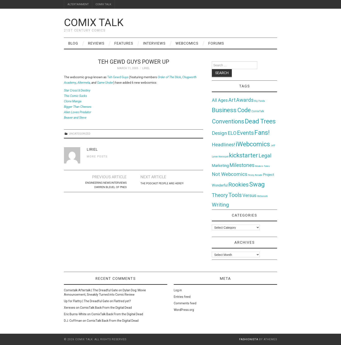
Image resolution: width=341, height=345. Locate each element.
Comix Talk (94, 22)
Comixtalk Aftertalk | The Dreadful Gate (91, 290)
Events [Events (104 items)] (245, 133)
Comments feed (185, 303)
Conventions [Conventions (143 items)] (228, 121)
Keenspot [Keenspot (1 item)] (223, 156)
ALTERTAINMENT (78, 4)
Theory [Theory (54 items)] (220, 195)
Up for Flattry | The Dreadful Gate (86, 301)
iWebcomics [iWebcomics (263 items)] (253, 144)
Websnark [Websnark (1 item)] (262, 196)
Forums (216, 43)
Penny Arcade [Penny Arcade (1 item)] (255, 175)
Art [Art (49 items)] (232, 100)
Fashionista (248, 339)
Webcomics (187, 43)
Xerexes (69, 307)
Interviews (154, 43)
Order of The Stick (169, 77)
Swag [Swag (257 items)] (257, 184)
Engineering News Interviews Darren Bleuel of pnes (106, 185)
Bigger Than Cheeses (77, 106)
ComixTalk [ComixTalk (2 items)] (257, 111)
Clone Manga (72, 101)
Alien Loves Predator (77, 112)
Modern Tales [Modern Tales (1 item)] (262, 166)
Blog (73, 43)
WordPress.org (184, 310)
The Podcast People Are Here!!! (162, 183)
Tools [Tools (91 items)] (235, 195)
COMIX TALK (103, 4)
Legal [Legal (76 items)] (265, 155)
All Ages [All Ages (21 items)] (220, 100)
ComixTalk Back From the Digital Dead (106, 307)
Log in (178, 290)
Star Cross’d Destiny (77, 90)
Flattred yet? (122, 301)
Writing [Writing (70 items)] (220, 205)
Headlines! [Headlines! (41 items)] (223, 144)
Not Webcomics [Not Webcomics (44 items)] (229, 174)
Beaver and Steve (75, 117)
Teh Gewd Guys (117, 77)
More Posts (97, 156)
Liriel (146, 68)
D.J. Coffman (73, 320)
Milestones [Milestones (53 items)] (241, 165)
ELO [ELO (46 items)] (232, 133)
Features (123, 43)
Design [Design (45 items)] (219, 133)
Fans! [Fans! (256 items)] (262, 132)
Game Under (105, 82)
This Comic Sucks (75, 96)
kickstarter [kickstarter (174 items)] (243, 155)
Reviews (96, 43)
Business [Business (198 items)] (224, 110)
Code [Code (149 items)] (244, 110)
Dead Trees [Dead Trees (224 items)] (260, 121)
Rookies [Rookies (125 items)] (238, 184)
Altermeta (83, 82)
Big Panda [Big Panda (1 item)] (259, 101)
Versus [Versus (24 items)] (249, 195)
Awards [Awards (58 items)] (245, 100)
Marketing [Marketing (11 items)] (220, 165)
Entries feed (182, 296)
